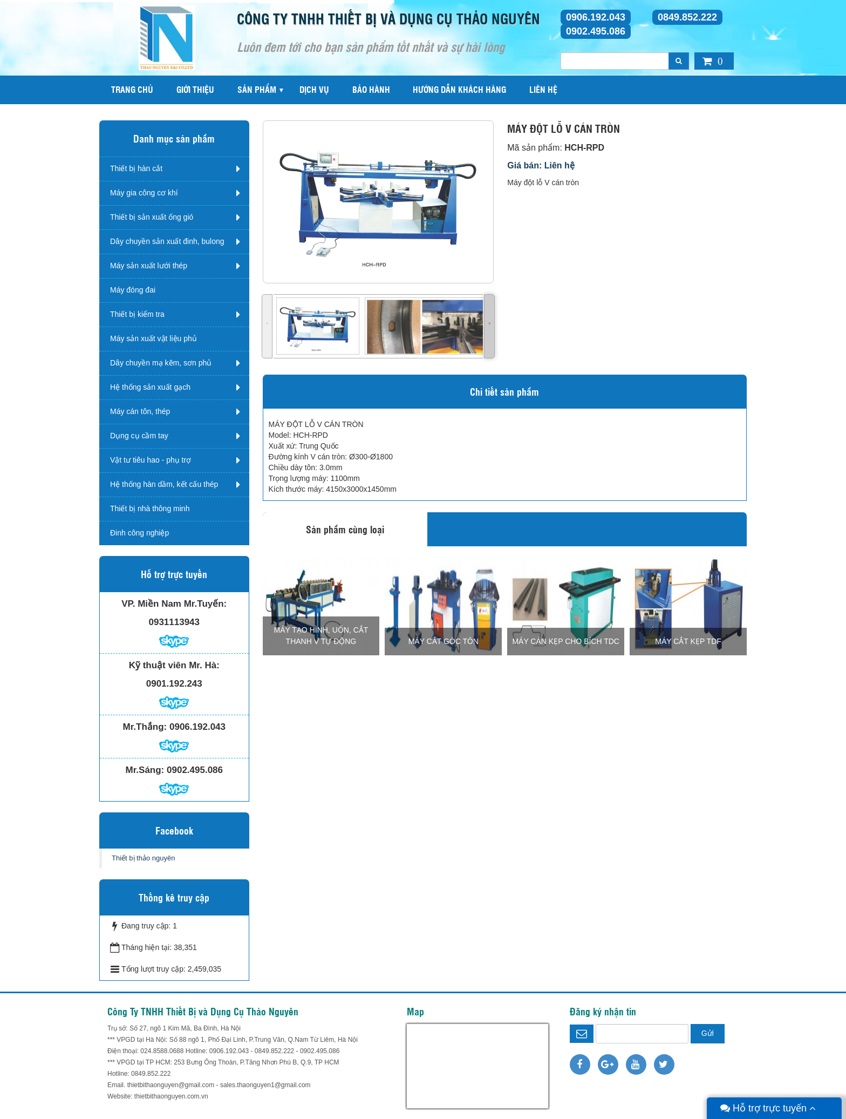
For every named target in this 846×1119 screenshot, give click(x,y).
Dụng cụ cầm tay (139, 435)
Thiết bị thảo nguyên (143, 858)
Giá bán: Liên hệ (541, 165)
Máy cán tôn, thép (140, 411)
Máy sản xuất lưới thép (148, 265)
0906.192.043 (595, 17)
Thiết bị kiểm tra (137, 314)
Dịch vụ (314, 89)
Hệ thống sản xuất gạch (150, 387)
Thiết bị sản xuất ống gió (151, 217)
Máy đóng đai (132, 290)
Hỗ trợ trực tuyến (768, 1108)
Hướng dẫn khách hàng (459, 89)
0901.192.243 (174, 684)
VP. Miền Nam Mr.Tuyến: (174, 604)
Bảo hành (371, 89)
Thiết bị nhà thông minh (149, 508)
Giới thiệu (195, 89)
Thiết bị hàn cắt (136, 168)
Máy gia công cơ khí (144, 192)
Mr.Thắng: (145, 727)
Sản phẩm (256, 89)
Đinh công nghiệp (139, 532)
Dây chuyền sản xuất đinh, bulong (167, 241)
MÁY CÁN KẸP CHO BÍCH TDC (565, 641)
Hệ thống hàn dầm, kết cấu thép (164, 484)
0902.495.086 (595, 31)
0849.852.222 (687, 17)
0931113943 (174, 622)
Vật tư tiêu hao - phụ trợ (150, 460)
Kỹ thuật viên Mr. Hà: (174, 665)
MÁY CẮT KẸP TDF (688, 641)
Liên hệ (543, 89)
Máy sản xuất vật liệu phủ (153, 338)
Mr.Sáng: (144, 770)
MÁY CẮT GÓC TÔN (443, 641)
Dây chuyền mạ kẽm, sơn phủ (161, 362)
